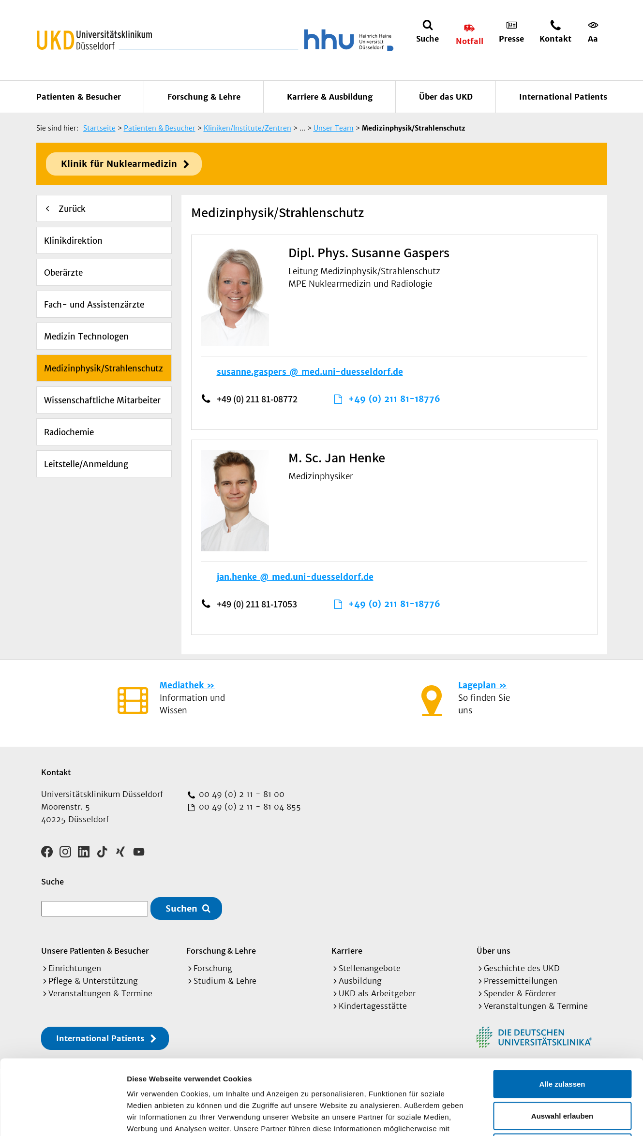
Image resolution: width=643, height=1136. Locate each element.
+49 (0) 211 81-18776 (394, 399)
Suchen (181, 908)
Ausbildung (360, 981)
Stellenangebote (370, 968)
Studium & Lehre (225, 981)
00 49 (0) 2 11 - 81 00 (240, 794)
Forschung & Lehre (203, 97)
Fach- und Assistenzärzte (94, 304)
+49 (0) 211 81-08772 (257, 399)
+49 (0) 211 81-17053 (257, 604)
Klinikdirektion (73, 241)
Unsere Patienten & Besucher (95, 950)
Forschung (213, 968)
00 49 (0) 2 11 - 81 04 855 (248, 806)
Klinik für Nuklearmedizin (119, 163)
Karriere (346, 950)
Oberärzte (63, 272)
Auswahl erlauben (562, 1041)
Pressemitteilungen (520, 981)
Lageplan (477, 685)
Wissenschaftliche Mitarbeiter (102, 400)
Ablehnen (562, 1072)
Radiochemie (69, 432)
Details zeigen (514, 1117)
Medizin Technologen (86, 336)
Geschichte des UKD (522, 968)
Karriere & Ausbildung (330, 97)
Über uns (493, 950)
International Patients (563, 97)
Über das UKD (446, 97)
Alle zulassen (562, 1009)
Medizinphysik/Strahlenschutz (103, 368)
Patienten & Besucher (78, 97)
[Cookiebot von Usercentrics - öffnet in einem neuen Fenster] (62, 1117)
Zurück (72, 209)
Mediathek (182, 685)
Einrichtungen (74, 968)
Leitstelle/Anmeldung (86, 464)
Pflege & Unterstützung (93, 981)
